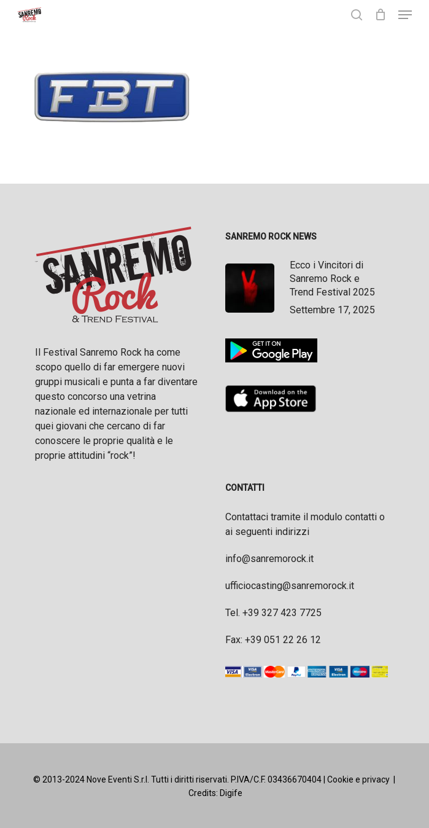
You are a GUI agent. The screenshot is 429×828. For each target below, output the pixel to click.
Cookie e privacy (358, 779)
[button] (405, 15)
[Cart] (380, 14)
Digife (231, 793)
